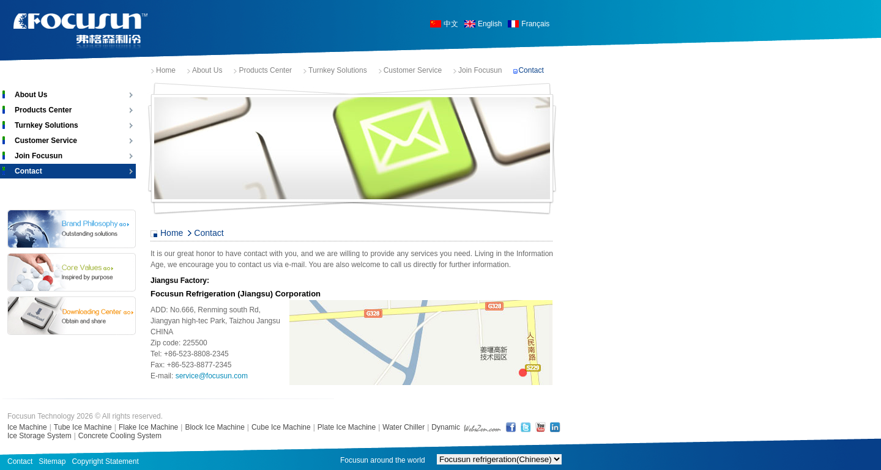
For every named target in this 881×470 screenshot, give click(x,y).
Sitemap (52, 461)
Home (166, 70)
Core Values (71, 272)
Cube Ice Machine (281, 427)
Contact (530, 70)
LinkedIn (554, 427)
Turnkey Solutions (337, 70)
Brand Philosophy (71, 229)
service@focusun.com (212, 376)
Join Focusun (480, 70)
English (490, 24)
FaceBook (510, 427)
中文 (451, 24)
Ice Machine (27, 427)
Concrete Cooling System (120, 435)
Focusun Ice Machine (81, 31)
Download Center (71, 315)
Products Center (265, 70)
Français (535, 24)
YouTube (540, 427)
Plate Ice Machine (347, 427)
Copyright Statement (105, 461)
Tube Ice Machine (83, 427)
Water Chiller (403, 427)
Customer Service (413, 70)
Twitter (525, 427)
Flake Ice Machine (148, 427)
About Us (207, 70)
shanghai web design (482, 427)
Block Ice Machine (214, 427)
